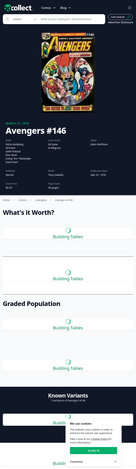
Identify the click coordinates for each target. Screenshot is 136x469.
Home (6, 200)
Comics (22, 200)
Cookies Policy (110, 439)
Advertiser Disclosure (120, 22)
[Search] (71, 19)
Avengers (41, 200)
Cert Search (120, 17)
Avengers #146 (64, 200)
